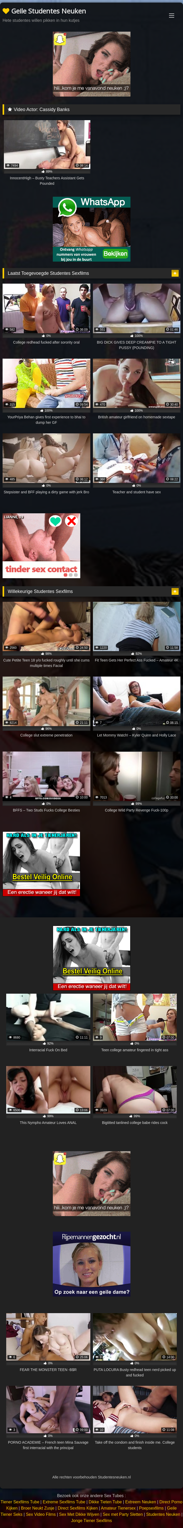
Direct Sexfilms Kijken (78, 1508)
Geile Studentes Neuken (44, 11)
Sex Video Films (41, 1514)
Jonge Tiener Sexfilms (91, 1520)
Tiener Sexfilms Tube (20, 1502)
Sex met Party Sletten (123, 1514)
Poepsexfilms (151, 1508)
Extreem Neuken (140, 1502)
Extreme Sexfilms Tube (64, 1502)
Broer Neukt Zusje (37, 1508)
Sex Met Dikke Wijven (79, 1514)
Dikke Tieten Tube (105, 1502)
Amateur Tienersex (118, 1508)
